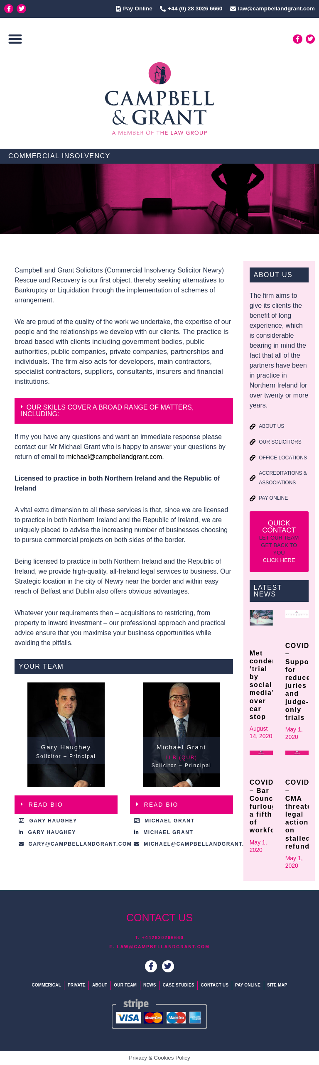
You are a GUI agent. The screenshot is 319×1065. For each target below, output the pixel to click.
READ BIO (46, 804)
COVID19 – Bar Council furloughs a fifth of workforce (268, 806)
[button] (15, 39)
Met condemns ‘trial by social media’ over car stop (269, 684)
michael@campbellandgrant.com (114, 456)
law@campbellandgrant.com (163, 947)
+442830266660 (163, 937)
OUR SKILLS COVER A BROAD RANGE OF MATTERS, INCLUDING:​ (107, 410)
